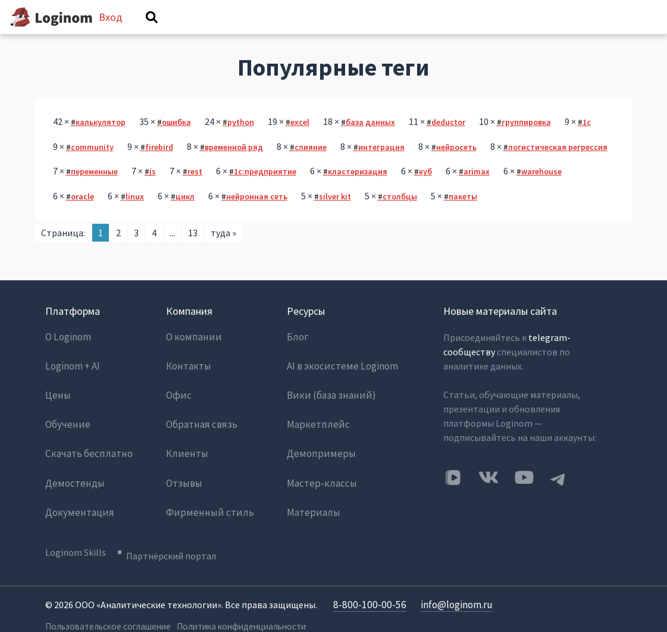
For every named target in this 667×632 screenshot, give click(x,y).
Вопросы (203, 34)
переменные (94, 189)
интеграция (381, 164)
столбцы (400, 214)
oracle (82, 214)
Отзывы (183, 472)
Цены (56, 401)
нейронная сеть (256, 214)
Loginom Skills (75, 534)
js (152, 189)
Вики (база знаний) (327, 401)
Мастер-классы (319, 472)
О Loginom (67, 353)
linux (135, 214)
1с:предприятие (265, 189)
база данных (370, 139)
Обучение (65, 425)
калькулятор (101, 139)
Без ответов (273, 34)
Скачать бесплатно (86, 449)
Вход (599, 26)
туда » (223, 250)
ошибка (176, 139)
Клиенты (185, 449)
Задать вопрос (483, 34)
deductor (448, 139)
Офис (177, 401)
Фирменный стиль (204, 496)
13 (193, 250)
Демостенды (72, 472)
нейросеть (456, 164)
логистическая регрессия (557, 164)
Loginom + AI (72, 377)
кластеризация (357, 189)
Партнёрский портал (178, 534)
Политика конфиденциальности (236, 602)
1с (587, 139)
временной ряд (234, 164)
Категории (403, 34)
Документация (76, 496)
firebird (159, 164)
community (92, 164)
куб (425, 189)
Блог (297, 353)
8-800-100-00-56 (366, 582)
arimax (477, 189)
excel (299, 139)
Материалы (311, 496)
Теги (340, 34)
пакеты (463, 214)
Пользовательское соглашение (103, 602)
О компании (191, 353)
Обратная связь (199, 425)
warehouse (541, 189)
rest (194, 189)
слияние (311, 164)
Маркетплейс (315, 425)
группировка (526, 139)
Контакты (187, 377)
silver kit (335, 214)
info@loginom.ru (449, 582)
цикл (185, 214)
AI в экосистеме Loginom (339, 377)
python (240, 139)
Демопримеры (317, 449)
